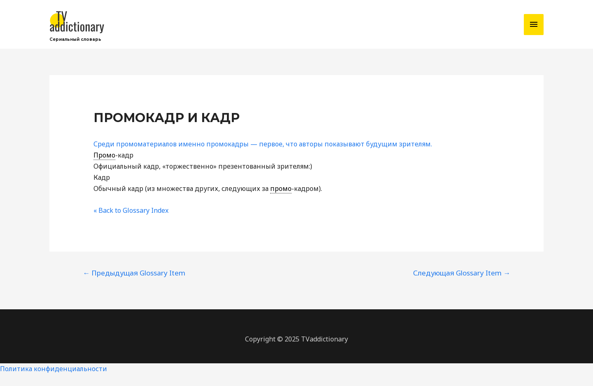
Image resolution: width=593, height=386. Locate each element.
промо (281, 188)
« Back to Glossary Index (130, 210)
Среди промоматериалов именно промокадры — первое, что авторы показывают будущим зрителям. (262, 143)
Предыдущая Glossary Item (134, 273)
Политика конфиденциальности (53, 368)
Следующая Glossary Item (461, 273)
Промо (104, 155)
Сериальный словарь (75, 39)
